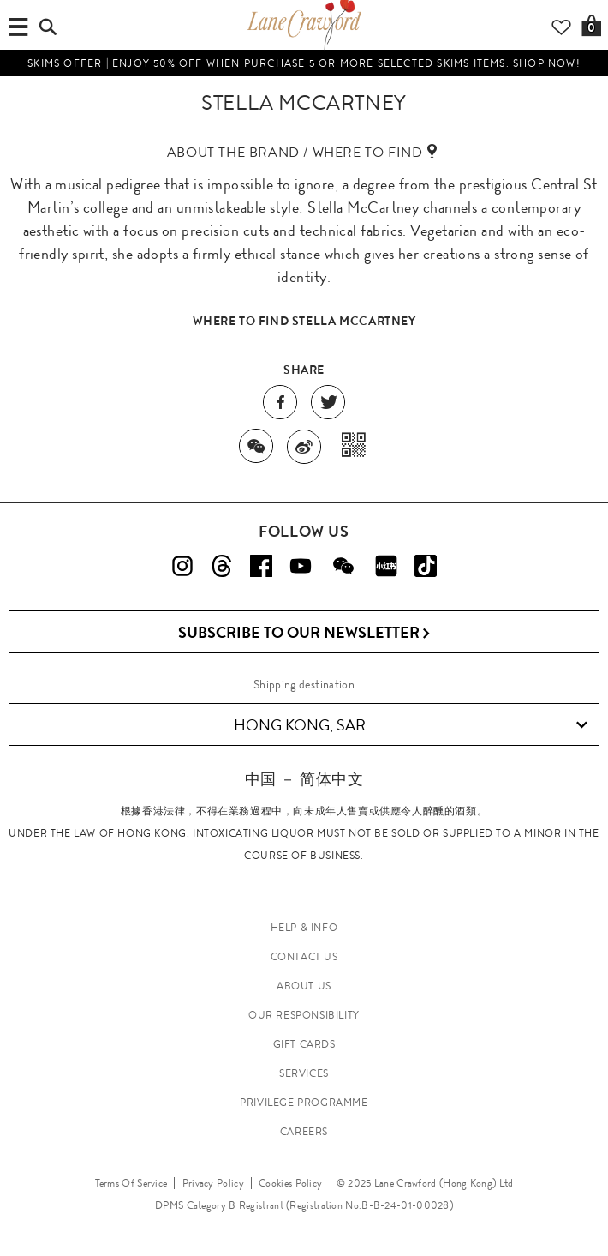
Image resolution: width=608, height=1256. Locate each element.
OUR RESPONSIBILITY (304, 1015)
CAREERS (304, 1131)
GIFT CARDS (304, 1044)
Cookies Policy (290, 1183)
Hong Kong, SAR (411, 725)
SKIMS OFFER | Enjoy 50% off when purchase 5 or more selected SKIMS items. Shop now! (304, 63)
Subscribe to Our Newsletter (304, 633)
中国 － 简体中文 (304, 779)
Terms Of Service (131, 1183)
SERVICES (304, 1073)
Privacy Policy (213, 1183)
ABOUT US (304, 986)
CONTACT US (304, 957)
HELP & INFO (304, 927)
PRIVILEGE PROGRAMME (303, 1102)
